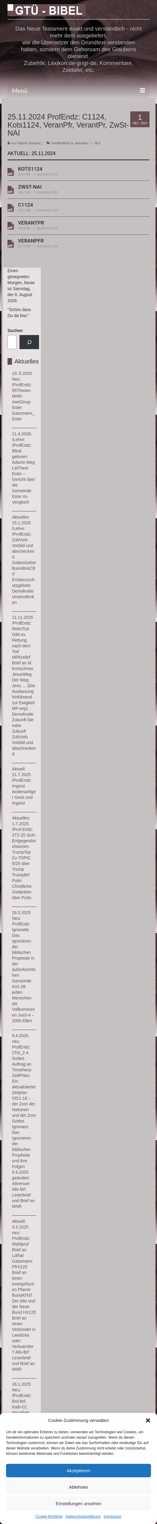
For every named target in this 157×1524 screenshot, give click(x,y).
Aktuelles (82, 143)
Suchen (15, 330)
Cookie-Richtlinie (48, 1516)
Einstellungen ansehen (78, 1503)
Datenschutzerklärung (83, 1516)
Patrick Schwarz (29, 143)
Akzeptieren (78, 1470)
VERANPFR (76, 243)
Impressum (112, 1516)
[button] (148, 1420)
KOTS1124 (76, 171)
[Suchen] (29, 342)
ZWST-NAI (76, 189)
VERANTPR (76, 225)
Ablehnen (78, 1487)
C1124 (76, 207)
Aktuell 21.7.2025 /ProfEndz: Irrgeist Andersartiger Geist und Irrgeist (24, 785)
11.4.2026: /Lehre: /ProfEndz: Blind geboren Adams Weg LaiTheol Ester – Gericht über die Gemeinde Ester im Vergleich (23, 468)
